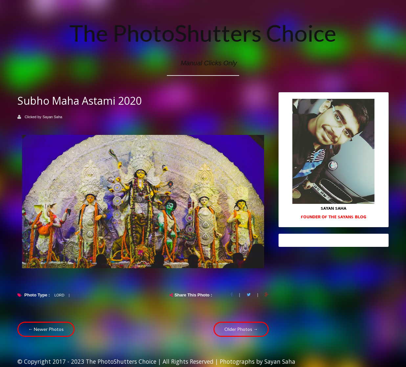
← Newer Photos (46, 329)
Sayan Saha (52, 117)
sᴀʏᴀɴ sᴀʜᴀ (333, 208)
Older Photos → (241, 329)
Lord (59, 295)
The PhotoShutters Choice (203, 33)
